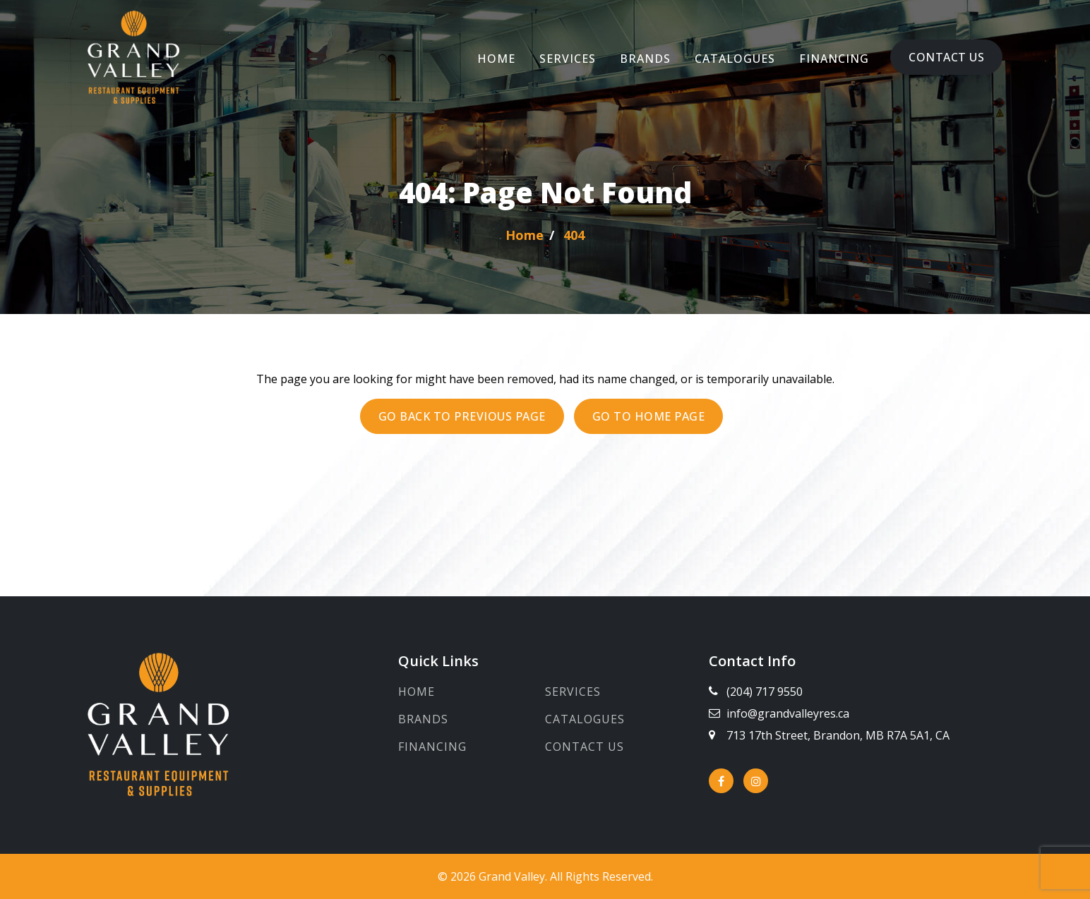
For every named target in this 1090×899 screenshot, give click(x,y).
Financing (834, 58)
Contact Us (946, 57)
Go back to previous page (462, 416)
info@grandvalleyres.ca (787, 713)
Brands (645, 58)
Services (567, 58)
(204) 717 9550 (764, 691)
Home (496, 58)
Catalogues (735, 58)
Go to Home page (648, 416)
